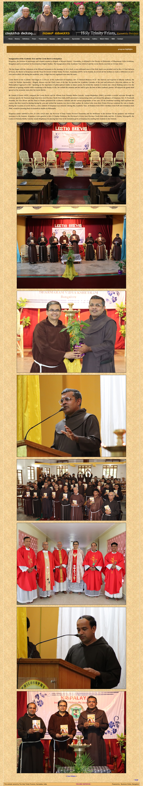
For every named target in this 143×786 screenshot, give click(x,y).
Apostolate (76, 39)
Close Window (71, 776)
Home (10, 39)
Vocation (66, 39)
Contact (120, 39)
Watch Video (104, 39)
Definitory (25, 39)
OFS (59, 39)
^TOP (136, 780)
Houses (52, 39)
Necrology (86, 39)
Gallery (94, 39)
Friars (34, 39)
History (17, 39)
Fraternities (43, 39)
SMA (113, 39)
